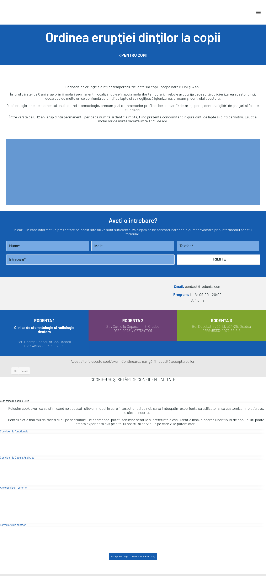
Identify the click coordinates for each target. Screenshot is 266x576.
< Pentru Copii (132, 55)
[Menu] (258, 12)
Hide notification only (143, 556)
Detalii (24, 370)
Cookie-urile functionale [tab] (14, 431)
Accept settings (119, 556)
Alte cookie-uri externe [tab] (13, 487)
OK (15, 370)
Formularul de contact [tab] (13, 524)
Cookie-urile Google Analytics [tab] (17, 457)
